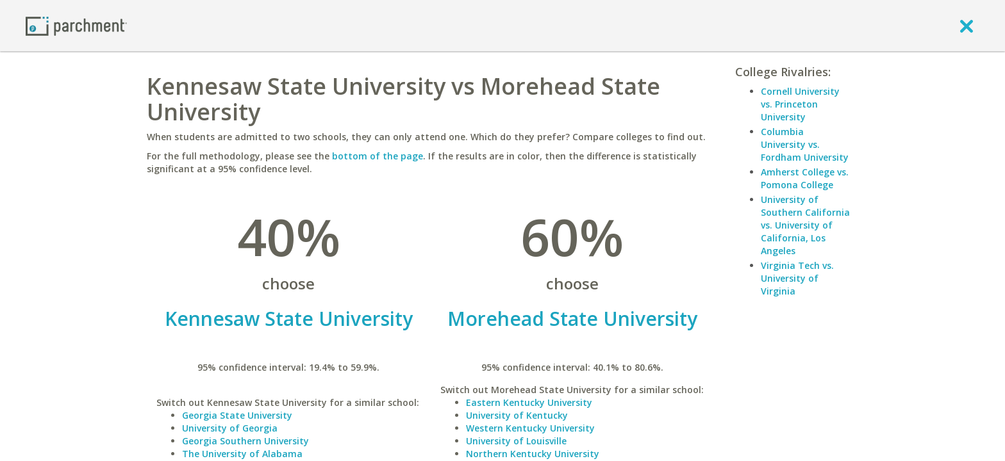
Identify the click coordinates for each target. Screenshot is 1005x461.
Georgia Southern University (245, 441)
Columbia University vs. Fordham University (805, 144)
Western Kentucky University (530, 428)
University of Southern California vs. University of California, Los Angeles (805, 225)
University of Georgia (230, 428)
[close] (966, 25)
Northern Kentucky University (532, 454)
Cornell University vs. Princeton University (800, 104)
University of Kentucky (517, 415)
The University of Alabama (242, 454)
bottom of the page (377, 156)
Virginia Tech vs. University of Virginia (797, 278)
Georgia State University (237, 415)
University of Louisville (516, 441)
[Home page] (76, 25)
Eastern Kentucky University (529, 402)
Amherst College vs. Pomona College (805, 178)
